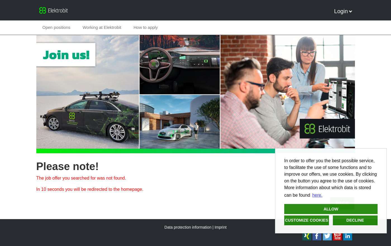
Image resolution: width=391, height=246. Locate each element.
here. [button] (317, 195)
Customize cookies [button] (306, 220)
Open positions (56, 27)
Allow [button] (331, 209)
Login (343, 11)
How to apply (146, 27)
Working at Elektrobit (102, 27)
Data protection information (187, 227)
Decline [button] (355, 220)
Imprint (221, 227)
